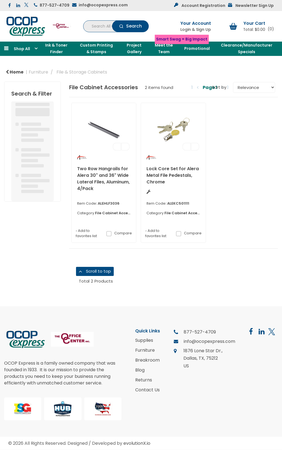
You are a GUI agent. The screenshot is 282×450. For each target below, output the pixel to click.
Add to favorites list (86, 233)
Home (14, 72)
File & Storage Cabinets (81, 72)
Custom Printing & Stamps (96, 48)
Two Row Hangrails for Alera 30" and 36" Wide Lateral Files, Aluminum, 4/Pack (103, 179)
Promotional (197, 48)
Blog (140, 370)
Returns (143, 380)
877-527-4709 (54, 5)
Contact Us (147, 390)
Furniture (38, 72)
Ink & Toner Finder (56, 48)
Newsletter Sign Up (254, 5)
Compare (119, 233)
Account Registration (203, 5)
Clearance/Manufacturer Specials (246, 48)
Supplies (144, 340)
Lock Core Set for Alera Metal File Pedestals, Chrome (173, 175)
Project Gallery (134, 48)
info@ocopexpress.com (103, 5)
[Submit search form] (130, 26)
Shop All (22, 48)
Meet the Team (164, 48)
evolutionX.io (136, 443)
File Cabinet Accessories (118, 213)
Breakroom (147, 360)
